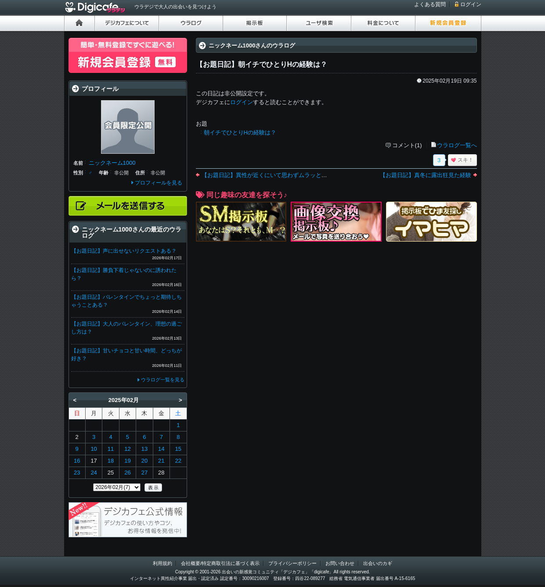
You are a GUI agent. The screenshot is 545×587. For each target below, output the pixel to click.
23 (77, 472)
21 (161, 460)
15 (178, 449)
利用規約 (162, 563)
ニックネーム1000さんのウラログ (252, 45)
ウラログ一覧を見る (162, 379)
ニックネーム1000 (112, 162)
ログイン (470, 4)
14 (161, 449)
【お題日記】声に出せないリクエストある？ (124, 251)
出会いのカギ (377, 563)
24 (93, 472)
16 (77, 460)
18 (111, 460)
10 (93, 449)
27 (144, 472)
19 (127, 460)
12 (127, 449)
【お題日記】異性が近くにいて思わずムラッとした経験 (273, 175)
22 (178, 460)
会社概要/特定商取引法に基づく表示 (220, 563)
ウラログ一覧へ (457, 145)
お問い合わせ (339, 563)
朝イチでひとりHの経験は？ (240, 132)
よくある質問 (430, 4)
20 (144, 460)
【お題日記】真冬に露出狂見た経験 (425, 175)
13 (144, 449)
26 (127, 472)
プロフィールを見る (158, 183)
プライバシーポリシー (292, 563)
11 (111, 449)
